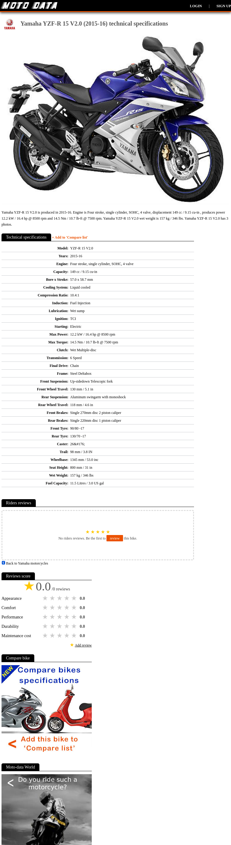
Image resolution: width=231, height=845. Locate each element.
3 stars (60, 598)
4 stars (67, 598)
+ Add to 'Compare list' (70, 237)
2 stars (53, 598)
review (115, 538)
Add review (83, 645)
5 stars (74, 598)
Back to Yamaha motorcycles (25, 563)
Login (196, 6)
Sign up (224, 6)
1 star (45, 598)
